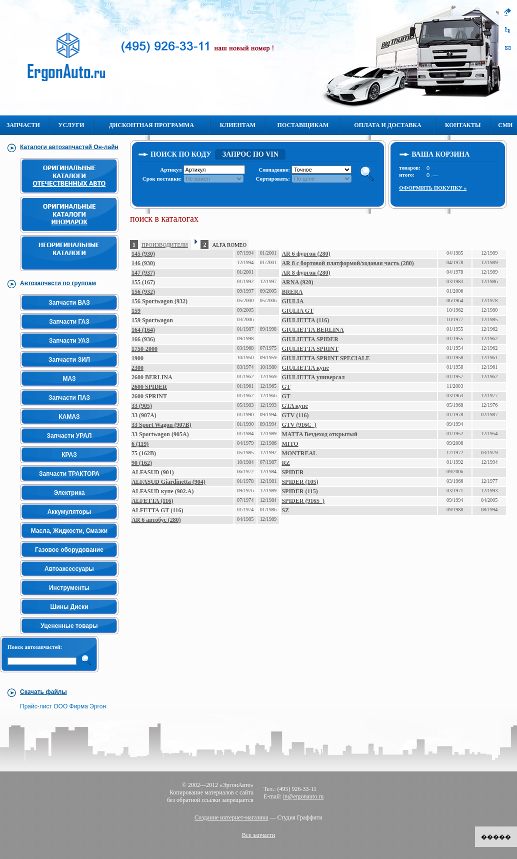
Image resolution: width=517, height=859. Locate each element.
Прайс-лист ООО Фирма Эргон (63, 706)
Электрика (69, 492)
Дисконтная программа (151, 125)
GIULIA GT (298, 310)
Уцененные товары (69, 625)
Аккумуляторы (70, 511)
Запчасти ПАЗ (69, 397)
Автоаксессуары (69, 568)
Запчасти (23, 125)
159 (136, 310)
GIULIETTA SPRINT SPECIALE (326, 358)
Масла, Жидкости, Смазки (69, 530)
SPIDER (293, 472)
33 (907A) (144, 415)
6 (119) (140, 443)
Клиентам (238, 125)
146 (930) (143, 263)
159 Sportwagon (152, 320)
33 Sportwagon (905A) (160, 434)
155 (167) (143, 282)
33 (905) (142, 405)
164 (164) (143, 329)
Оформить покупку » (432, 188)
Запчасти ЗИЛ (69, 359)
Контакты (463, 125)
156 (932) (143, 291)
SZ (285, 510)
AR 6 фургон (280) (306, 253)
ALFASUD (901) (153, 472)
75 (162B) (144, 453)
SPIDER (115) (300, 491)
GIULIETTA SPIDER (310, 339)
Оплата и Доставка (387, 125)
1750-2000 (145, 348)
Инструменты (69, 587)
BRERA (292, 291)
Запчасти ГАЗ (69, 321)
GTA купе (295, 405)
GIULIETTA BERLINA (313, 329)
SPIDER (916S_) (303, 500)
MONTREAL (299, 453)
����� (496, 836)
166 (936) (143, 339)
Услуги (71, 125)
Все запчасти (259, 834)
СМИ (505, 125)
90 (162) (142, 462)
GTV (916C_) (299, 424)
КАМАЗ (69, 416)
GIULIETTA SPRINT (310, 348)
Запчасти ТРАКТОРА (69, 473)
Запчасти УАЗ (69, 340)
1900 (138, 358)
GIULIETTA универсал (313, 377)
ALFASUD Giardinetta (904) (169, 481)
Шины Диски (69, 606)
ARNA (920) (297, 282)
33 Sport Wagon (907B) (161, 424)
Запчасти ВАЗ (69, 302)
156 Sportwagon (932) (160, 301)
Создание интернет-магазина (231, 817)
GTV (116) (295, 415)
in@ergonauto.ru (303, 796)
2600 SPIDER (149, 386)
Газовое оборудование (69, 549)
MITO (290, 443)
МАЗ (69, 378)
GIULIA (293, 301)
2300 (138, 367)
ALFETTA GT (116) (158, 510)
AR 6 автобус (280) (156, 519)
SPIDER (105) (300, 481)
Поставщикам (303, 125)
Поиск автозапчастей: (35, 647)
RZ (286, 462)
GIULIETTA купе (305, 367)
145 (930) (143, 253)
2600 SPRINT (149, 396)
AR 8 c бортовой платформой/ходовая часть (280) (348, 263)
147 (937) (143, 272)
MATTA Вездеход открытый (319, 434)
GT (286, 386)
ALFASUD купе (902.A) (163, 491)
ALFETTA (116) (152, 500)
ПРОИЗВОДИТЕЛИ (165, 245)
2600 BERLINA (152, 377)
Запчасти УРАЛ (69, 435)
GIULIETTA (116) (305, 320)
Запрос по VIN (250, 154)
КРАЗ (69, 454)
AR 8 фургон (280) (306, 272)
